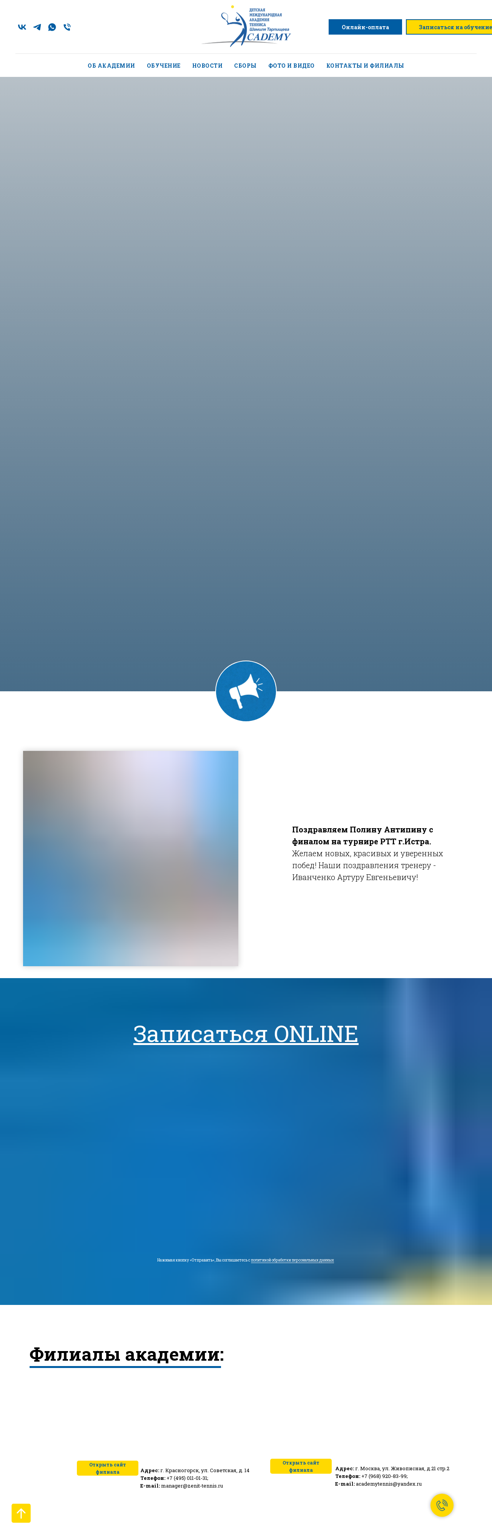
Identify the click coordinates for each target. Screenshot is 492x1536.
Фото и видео (291, 65)
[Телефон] (67, 27)
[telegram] (37, 27)
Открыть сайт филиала (301, 1466)
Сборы (245, 65)
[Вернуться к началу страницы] (21, 1513)
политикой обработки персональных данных (292, 1260)
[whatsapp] (52, 27)
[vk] (22, 27)
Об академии (111, 65)
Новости (207, 65)
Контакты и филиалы (365, 65)
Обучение (164, 65)
